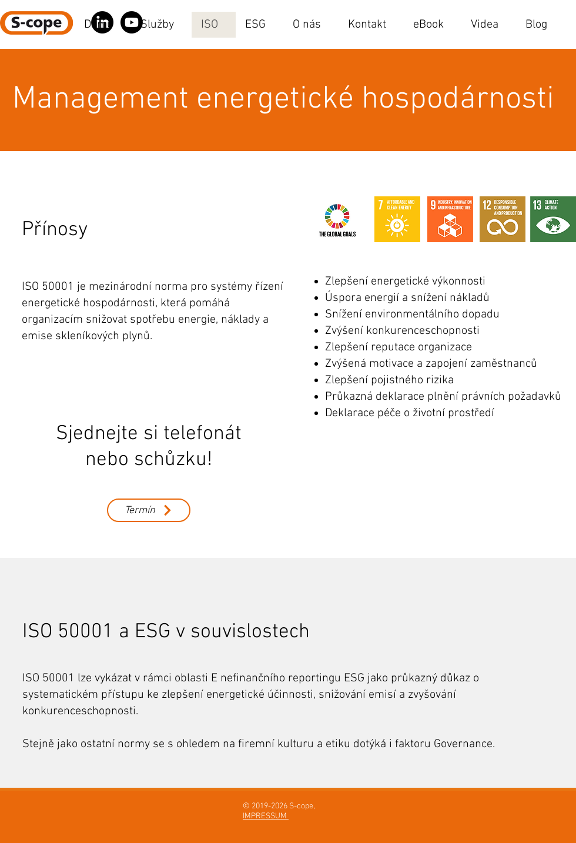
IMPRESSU (261, 816)
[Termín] (148, 510)
